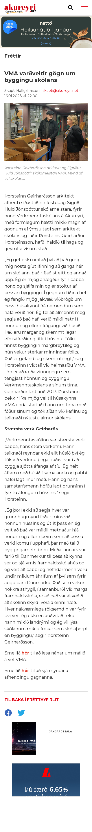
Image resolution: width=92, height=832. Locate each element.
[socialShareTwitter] (21, 713)
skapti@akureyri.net (60, 91)
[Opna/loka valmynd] (84, 8)
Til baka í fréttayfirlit (31, 699)
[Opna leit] (70, 7)
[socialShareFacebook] (7, 713)
